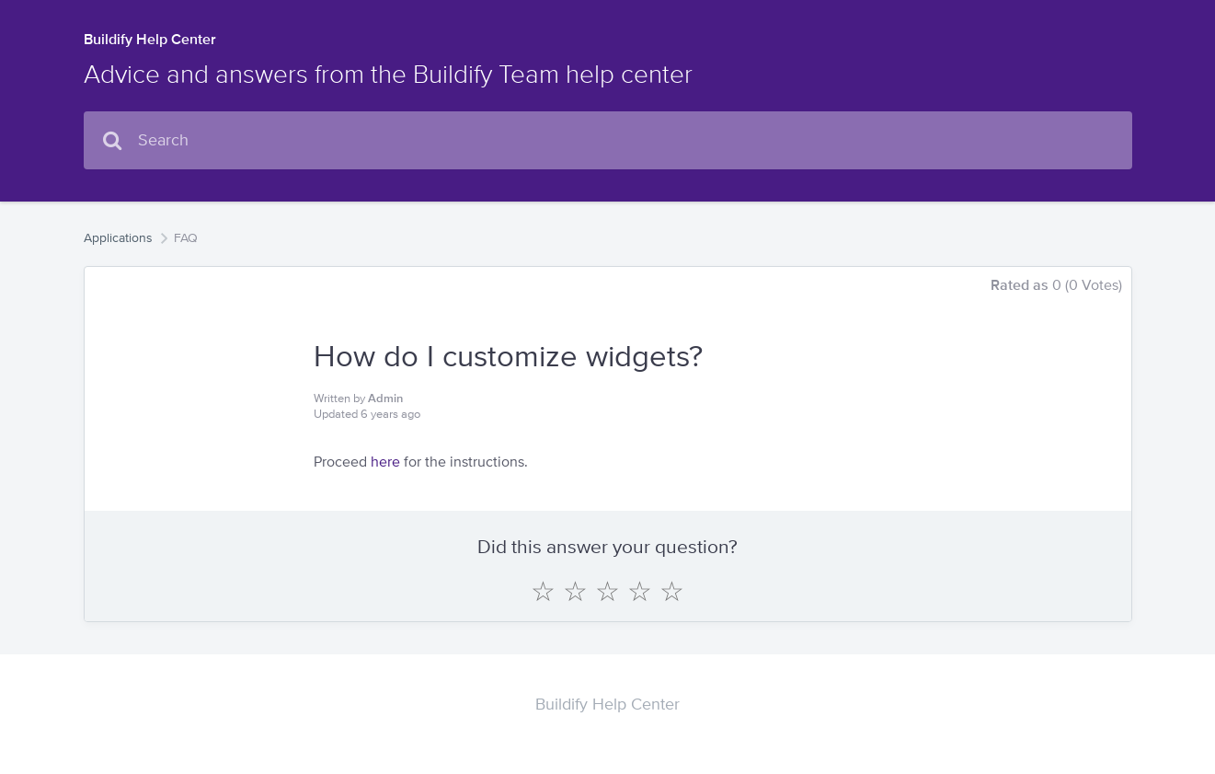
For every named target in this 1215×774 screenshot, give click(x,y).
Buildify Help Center (150, 39)
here (385, 461)
